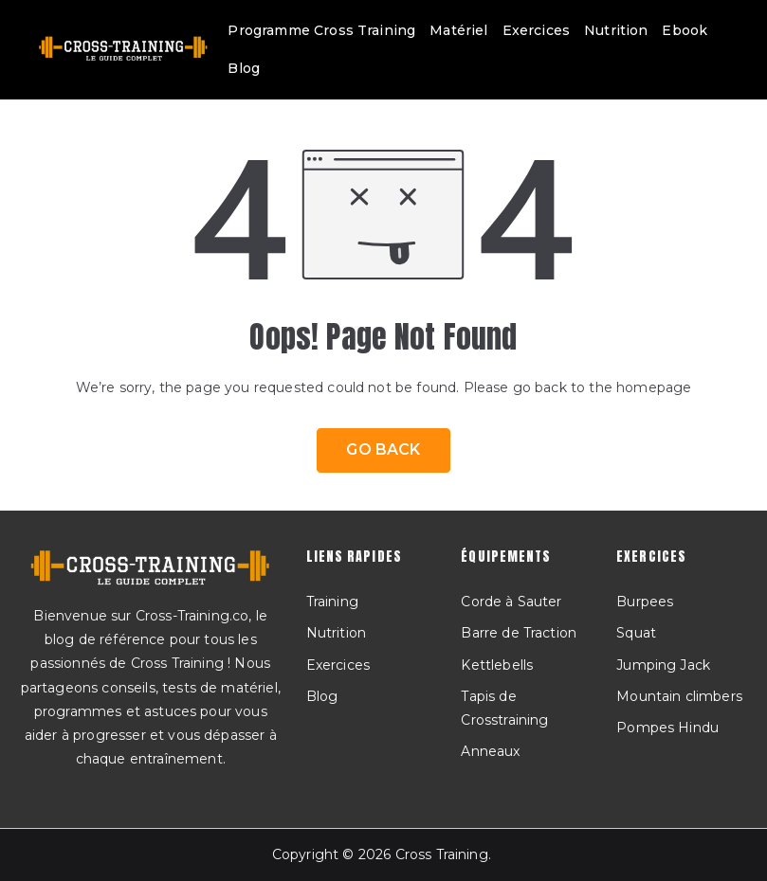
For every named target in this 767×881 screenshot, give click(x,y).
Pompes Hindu (667, 727)
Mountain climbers (679, 696)
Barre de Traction (518, 632)
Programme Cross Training (321, 30)
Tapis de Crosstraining (504, 708)
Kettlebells (497, 665)
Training (332, 601)
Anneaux (490, 751)
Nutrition (616, 30)
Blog (244, 68)
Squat (636, 632)
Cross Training (441, 854)
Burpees (644, 601)
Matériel (458, 30)
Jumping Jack (663, 665)
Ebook (684, 30)
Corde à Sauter (511, 601)
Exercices (536, 30)
